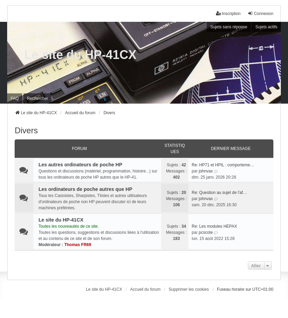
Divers (26, 130)
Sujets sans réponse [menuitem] (228, 27)
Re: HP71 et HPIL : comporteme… (223, 165)
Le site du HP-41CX (80, 55)
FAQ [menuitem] (15, 98)
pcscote (206, 232)
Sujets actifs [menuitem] (266, 27)
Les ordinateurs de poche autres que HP (85, 189)
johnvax (206, 171)
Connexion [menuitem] (260, 13)
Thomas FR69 (77, 244)
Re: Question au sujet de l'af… (219, 192)
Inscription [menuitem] (228, 13)
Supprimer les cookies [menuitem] (189, 289)
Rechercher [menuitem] (37, 98)
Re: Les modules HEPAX (214, 226)
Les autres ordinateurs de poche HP (80, 164)
